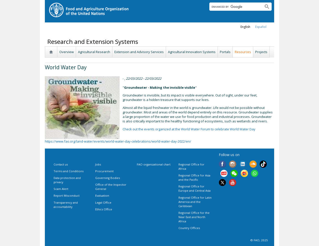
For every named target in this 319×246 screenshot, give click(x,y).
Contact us (61, 164)
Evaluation (102, 195)
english (245, 27)
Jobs (98, 164)
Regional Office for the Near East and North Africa (194, 217)
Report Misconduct (67, 195)
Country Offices (189, 228)
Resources (243, 52)
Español (260, 27)
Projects (261, 52)
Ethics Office (103, 209)
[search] (234, 6)
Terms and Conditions (68, 171)
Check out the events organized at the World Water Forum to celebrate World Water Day (189, 129)
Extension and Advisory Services (139, 52)
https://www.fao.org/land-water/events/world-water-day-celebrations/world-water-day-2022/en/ (118, 141)
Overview (66, 52)
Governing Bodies (107, 178)
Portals (225, 52)
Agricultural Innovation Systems (192, 52)
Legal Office (103, 202)
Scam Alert (61, 189)
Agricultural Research (94, 52)
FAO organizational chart (153, 164)
